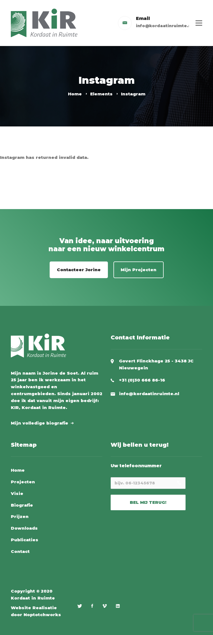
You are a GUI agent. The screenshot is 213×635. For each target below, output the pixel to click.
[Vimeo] (104, 606)
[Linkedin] (118, 606)
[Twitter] (79, 606)
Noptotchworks (42, 614)
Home (75, 93)
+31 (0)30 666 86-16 (142, 380)
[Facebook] (92, 606)
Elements (101, 93)
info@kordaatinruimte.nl (149, 393)
